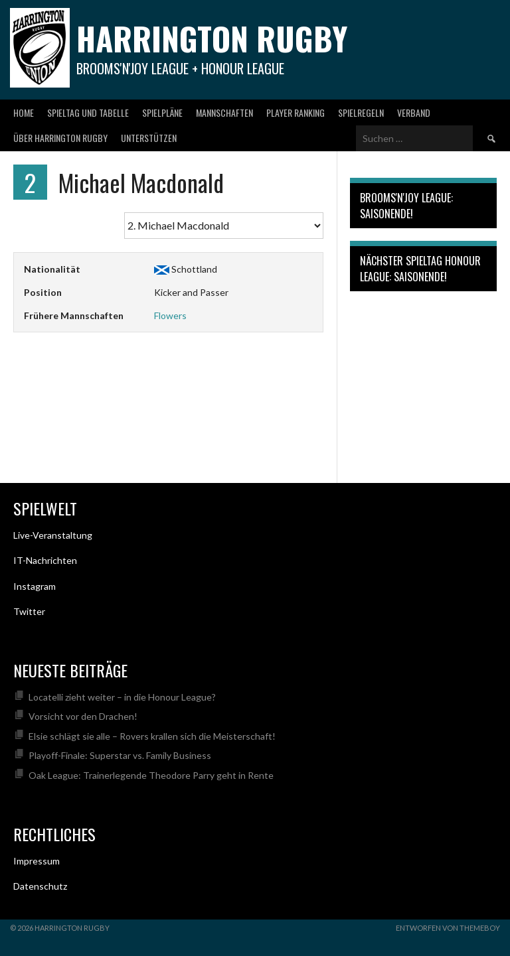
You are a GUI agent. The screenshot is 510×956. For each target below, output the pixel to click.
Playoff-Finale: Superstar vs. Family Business (120, 755)
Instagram (34, 586)
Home (23, 112)
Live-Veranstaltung (52, 535)
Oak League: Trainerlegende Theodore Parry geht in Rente (151, 775)
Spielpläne (162, 112)
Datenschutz (40, 886)
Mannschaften (224, 112)
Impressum (36, 860)
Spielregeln (361, 112)
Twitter (29, 611)
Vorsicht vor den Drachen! (83, 716)
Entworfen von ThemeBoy (448, 927)
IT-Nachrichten (45, 560)
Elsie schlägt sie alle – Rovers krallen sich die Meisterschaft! (152, 736)
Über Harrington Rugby (60, 138)
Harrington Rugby (211, 38)
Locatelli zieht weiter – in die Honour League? (122, 697)
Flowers (170, 315)
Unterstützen (149, 138)
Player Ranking (295, 112)
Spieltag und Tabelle (88, 112)
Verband (413, 112)
